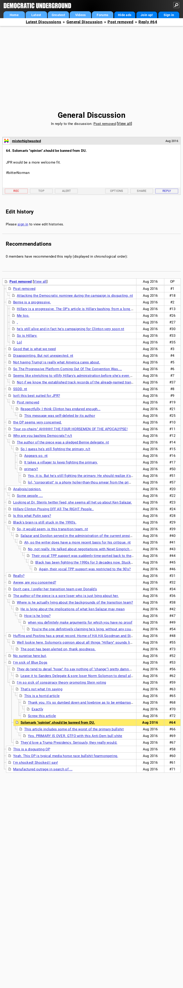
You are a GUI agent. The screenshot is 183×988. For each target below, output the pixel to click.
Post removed (120, 22)
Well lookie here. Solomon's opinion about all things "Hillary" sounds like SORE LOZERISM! (90, 642)
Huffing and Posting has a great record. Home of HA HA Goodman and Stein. (75, 636)
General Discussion (84, 22)
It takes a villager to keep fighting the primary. (61, 462)
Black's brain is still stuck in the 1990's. (44, 522)
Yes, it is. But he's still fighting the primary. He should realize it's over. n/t (86, 476)
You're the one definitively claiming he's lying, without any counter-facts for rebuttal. (99, 629)
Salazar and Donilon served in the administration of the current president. (79, 536)
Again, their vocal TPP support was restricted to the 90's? (85, 569)
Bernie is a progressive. (32, 302)
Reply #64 (147, 22)
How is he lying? (37, 616)
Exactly (37, 709)
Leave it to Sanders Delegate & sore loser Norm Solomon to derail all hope (81, 676)
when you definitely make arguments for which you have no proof (80, 622)
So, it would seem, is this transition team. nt (52, 529)
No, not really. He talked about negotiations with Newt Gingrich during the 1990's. (93, 549)
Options (116, 191)
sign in (23, 224)
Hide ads (124, 15)
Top (41, 191)
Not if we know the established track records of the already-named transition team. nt (86, 382)
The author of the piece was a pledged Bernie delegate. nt (63, 442)
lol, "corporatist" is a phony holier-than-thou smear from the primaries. (84, 482)
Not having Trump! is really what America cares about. (56, 362)
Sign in (169, 15)
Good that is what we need (34, 349)
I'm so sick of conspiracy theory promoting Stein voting (61, 682)
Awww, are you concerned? (34, 582)
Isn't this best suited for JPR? (36, 396)
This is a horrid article (42, 696)
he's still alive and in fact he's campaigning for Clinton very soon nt (70, 329)
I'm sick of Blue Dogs (30, 662)
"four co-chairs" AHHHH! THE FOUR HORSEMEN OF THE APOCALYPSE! (70, 429)
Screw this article (42, 716)
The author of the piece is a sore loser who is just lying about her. (66, 596)
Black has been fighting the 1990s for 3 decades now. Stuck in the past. (92, 562)
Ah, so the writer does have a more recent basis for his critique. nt (77, 542)
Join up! (147, 15)
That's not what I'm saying (41, 689)
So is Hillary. (27, 336)
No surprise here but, (30, 656)
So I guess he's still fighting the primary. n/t (55, 449)
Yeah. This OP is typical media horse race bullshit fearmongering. (65, 756)
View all (124, 123)
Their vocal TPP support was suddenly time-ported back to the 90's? (86, 556)
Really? (18, 576)
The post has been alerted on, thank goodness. (58, 649)
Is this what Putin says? (32, 516)
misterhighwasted (26, 141)
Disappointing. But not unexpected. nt (43, 356)
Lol (19, 342)
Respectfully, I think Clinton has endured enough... (60, 409)
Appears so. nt (36, 456)
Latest (36, 15)
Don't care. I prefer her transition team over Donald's (55, 589)
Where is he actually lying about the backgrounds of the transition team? (75, 602)
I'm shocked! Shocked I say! (35, 762)
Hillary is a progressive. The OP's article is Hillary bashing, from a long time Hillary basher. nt (91, 309)
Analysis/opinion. (27, 489)
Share (142, 191)
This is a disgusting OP (31, 749)
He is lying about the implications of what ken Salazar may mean (73, 609)
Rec (16, 191)
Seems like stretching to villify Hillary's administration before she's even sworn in (78, 376)
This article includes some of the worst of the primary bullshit (74, 729)
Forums (102, 15)
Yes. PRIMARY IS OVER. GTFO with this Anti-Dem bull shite (75, 736)
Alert (66, 191)
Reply (166, 191)
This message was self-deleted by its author (59, 416)
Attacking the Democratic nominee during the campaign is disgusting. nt (75, 296)
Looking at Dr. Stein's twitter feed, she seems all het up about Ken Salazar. (72, 502)
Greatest (58, 15)
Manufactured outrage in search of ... (42, 769)
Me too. (23, 316)
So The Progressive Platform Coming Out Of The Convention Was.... (67, 369)
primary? (31, 469)
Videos (80, 15)
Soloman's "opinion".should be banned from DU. (58, 722)
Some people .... (30, 496)
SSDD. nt (20, 389)
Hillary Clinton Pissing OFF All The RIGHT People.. (53, 509)
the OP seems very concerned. (37, 422)
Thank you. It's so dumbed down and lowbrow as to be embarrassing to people (91, 702)
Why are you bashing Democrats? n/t (42, 436)
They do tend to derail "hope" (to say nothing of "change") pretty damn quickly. (79, 669)
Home (14, 15)
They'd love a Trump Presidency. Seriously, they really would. (69, 742)
